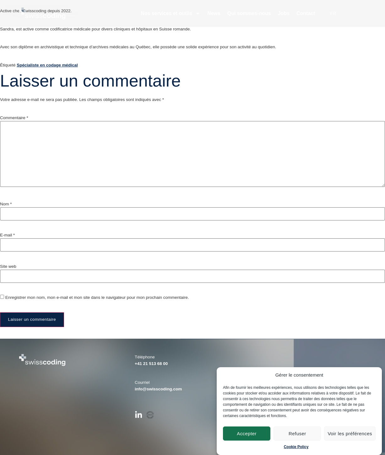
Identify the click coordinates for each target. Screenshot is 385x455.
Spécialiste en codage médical (47, 65)
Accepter (247, 433)
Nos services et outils (171, 13)
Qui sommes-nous (249, 13)
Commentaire (14, 118)
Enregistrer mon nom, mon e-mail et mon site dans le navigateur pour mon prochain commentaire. (97, 297)
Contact (305, 13)
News (213, 13)
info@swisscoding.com (158, 389)
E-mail (7, 235)
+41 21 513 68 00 (151, 363)
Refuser (297, 433)
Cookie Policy (296, 447)
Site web (8, 266)
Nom (6, 204)
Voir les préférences (350, 433)
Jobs (284, 13)
